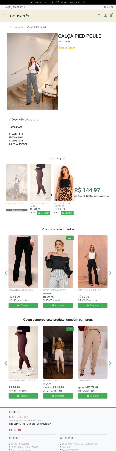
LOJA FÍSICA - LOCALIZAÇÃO (25, 447)
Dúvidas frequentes (20, 444)
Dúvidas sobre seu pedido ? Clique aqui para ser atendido (58, 2)
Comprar (23, 305)
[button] (105, 15)
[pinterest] (19, 430)
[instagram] (15, 430)
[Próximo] (110, 272)
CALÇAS (19, 27)
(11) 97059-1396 (15, 7)
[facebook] (11, 430)
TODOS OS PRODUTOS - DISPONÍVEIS (80, 444)
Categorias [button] (67, 438)
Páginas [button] (14, 438)
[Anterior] (6, 272)
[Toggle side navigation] (4, 15)
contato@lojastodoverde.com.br (25, 420)
